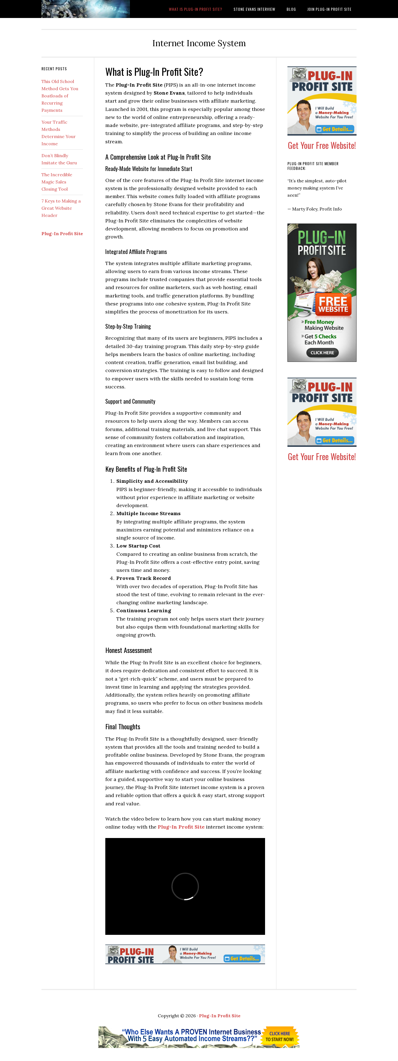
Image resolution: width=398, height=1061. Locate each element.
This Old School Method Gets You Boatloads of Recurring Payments (59, 96)
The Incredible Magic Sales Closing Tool (56, 182)
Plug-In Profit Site (181, 827)
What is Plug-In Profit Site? (85, 9)
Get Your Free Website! (322, 145)
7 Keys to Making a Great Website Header (61, 208)
